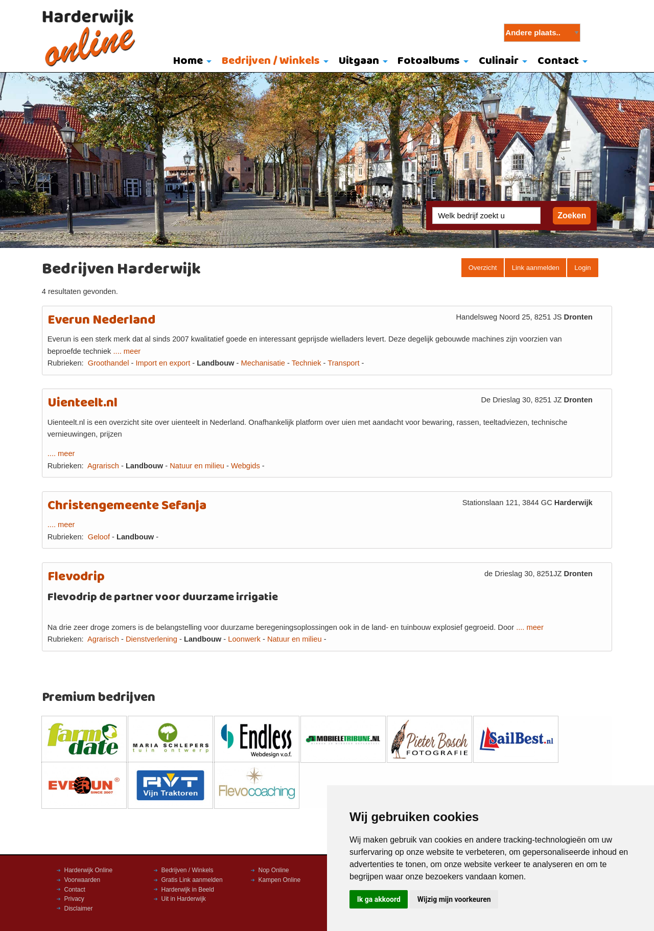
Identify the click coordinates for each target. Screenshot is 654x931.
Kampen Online (280, 879)
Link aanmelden (535, 267)
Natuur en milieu (197, 466)
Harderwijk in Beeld (187, 889)
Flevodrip (76, 576)
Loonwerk (244, 639)
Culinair (499, 61)
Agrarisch (103, 466)
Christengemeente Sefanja (127, 505)
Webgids (245, 466)
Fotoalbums (429, 61)
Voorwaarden (82, 879)
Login (582, 267)
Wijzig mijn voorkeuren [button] (454, 899)
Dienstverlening (151, 639)
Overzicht (483, 267)
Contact (558, 61)
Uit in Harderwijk (183, 898)
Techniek (306, 363)
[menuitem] (190, 62)
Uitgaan (359, 61)
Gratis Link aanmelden (192, 879)
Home (188, 61)
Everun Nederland (101, 320)
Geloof (99, 537)
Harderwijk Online (88, 870)
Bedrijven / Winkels (271, 61)
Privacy (74, 898)
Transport (343, 363)
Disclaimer (78, 908)
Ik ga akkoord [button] (379, 899)
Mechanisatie (263, 363)
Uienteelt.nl (83, 403)
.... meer (127, 351)
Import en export (162, 363)
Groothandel (108, 363)
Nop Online (274, 870)
